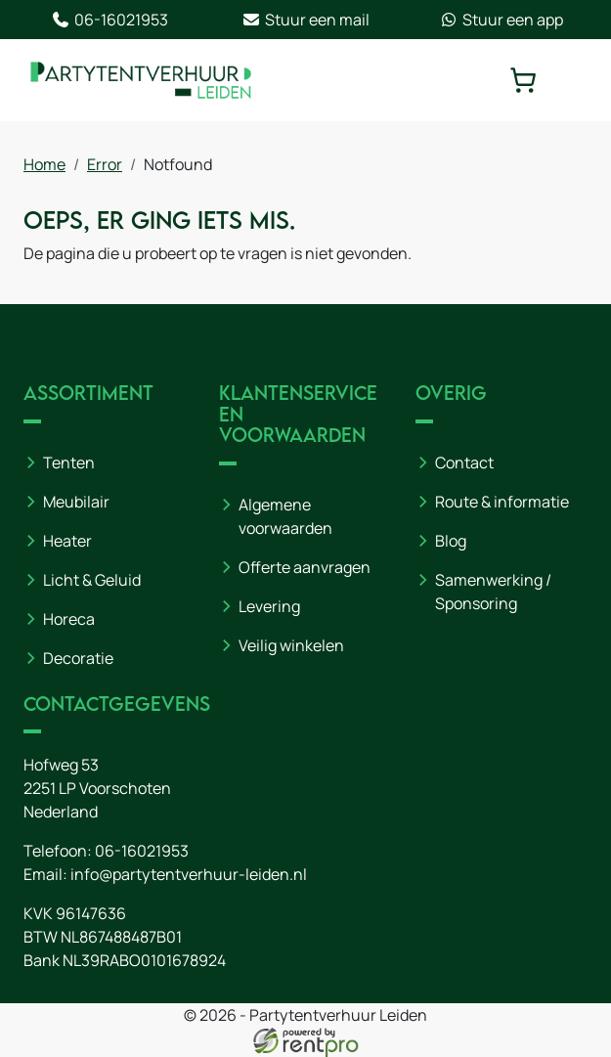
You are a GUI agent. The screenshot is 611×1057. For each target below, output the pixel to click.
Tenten (69, 462)
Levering (269, 606)
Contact (464, 462)
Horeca (69, 619)
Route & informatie (502, 501)
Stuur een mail (305, 19)
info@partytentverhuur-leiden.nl (188, 874)
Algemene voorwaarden (285, 516)
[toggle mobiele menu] (574, 80)
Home (44, 164)
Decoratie (78, 658)
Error (104, 164)
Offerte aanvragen (305, 567)
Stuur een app (501, 19)
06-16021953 (109, 19)
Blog (450, 540)
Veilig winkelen (291, 645)
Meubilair (76, 501)
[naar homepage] (140, 80)
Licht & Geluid (92, 580)
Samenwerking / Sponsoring (493, 591)
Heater (67, 540)
